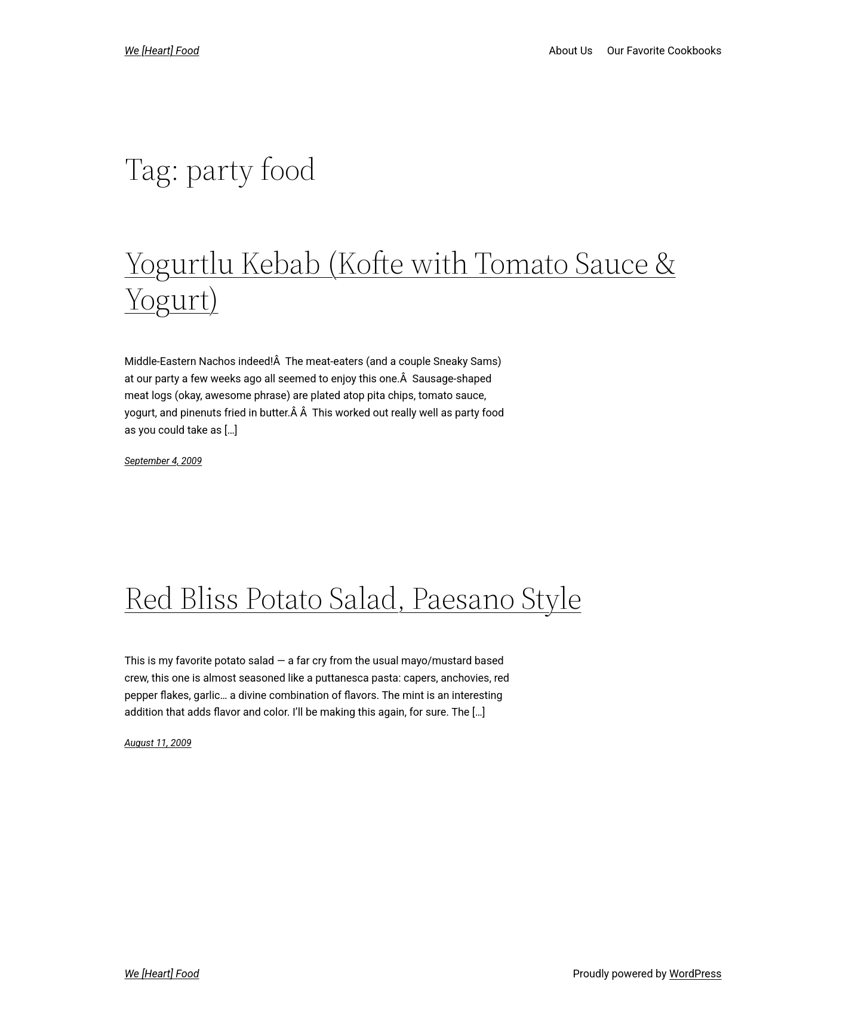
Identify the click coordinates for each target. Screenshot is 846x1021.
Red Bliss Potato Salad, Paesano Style (353, 598)
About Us (570, 50)
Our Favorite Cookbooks (664, 50)
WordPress (695, 973)
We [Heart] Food (162, 50)
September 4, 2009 (163, 461)
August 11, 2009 (158, 743)
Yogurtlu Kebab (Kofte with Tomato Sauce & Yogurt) (400, 281)
